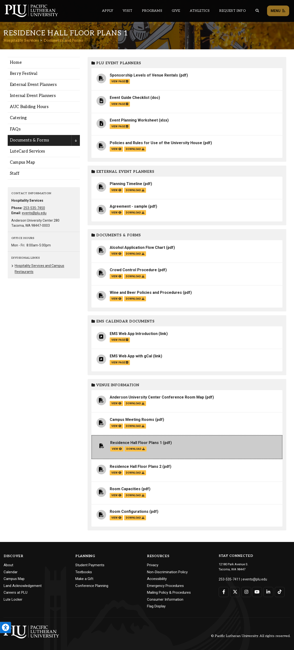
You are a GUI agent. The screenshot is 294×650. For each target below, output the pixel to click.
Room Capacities (125, 489)
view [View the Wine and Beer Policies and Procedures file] (116, 298)
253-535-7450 (34, 208)
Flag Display (156, 606)
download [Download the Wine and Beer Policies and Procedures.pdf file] (135, 298)
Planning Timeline (126, 183)
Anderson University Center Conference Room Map (157, 397)
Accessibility (157, 579)
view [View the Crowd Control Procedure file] (116, 276)
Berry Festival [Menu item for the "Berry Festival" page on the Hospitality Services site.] (23, 73)
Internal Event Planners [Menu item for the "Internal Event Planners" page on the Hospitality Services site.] (33, 95)
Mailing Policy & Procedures (169, 592)
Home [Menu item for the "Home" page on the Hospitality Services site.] (16, 62)
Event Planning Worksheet (134, 120)
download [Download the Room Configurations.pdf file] (135, 517)
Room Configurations (129, 511)
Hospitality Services (21, 40)
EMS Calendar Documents (123, 321)
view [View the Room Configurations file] (116, 517)
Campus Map (14, 579)
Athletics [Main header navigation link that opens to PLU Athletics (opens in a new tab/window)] (200, 11)
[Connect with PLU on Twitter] (235, 591)
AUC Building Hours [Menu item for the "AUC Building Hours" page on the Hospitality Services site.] (29, 106)
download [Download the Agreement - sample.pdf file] (135, 212)
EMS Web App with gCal (131, 356)
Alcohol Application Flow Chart (137, 247)
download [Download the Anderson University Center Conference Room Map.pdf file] (135, 403)
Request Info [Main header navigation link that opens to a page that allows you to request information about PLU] (232, 11)
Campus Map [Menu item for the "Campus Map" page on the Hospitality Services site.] (22, 162)
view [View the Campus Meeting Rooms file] (116, 426)
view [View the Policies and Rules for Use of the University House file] (116, 149)
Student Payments (89, 565)
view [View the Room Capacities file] (116, 495)
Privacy (152, 565)
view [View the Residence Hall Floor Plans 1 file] (117, 448)
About (8, 565)
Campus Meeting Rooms (132, 419)
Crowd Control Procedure (133, 270)
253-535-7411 (228, 579)
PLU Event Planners (116, 63)
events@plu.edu (34, 213)
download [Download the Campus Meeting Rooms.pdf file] (135, 426)
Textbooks (83, 572)
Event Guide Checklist (129, 97)
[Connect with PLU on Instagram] (245, 591)
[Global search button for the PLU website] (257, 11)
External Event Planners (122, 172)
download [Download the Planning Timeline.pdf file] (135, 190)
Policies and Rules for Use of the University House (156, 143)
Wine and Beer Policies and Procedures (146, 292)
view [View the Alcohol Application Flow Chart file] (116, 253)
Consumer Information (165, 599)
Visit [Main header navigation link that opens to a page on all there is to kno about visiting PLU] (127, 11)
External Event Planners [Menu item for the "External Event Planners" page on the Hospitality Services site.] (33, 84)
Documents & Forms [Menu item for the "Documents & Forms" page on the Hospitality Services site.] (29, 140)
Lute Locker (13, 599)
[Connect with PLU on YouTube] (257, 591)
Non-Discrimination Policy (167, 572)
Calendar (11, 572)
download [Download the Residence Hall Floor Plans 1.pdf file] (135, 448)
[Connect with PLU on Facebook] (224, 591)
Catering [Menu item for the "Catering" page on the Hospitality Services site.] (18, 118)
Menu (278, 11)
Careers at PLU (15, 592)
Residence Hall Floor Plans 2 (135, 466)
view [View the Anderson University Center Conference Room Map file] (116, 403)
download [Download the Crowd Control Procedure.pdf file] (135, 276)
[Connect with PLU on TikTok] (278, 591)
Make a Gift (84, 579)
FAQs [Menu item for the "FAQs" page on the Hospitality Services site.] (15, 129)
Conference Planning (91, 586)
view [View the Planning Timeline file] (116, 190)
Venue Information (115, 385)
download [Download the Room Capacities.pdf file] (135, 495)
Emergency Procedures (165, 586)
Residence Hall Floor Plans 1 (136, 442)
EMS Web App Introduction (134, 333)
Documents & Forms (116, 235)
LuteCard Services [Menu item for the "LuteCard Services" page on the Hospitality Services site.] (27, 151)
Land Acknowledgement (23, 586)
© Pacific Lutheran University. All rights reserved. (250, 636)
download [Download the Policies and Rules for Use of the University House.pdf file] (135, 149)
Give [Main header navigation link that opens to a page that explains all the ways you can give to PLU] (176, 11)
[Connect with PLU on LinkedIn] (267, 591)
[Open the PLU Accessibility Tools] (5, 627)
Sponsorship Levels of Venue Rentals (144, 75)
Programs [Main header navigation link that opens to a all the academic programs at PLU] (152, 11)
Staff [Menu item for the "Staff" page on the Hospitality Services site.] (14, 173)
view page (119, 81)
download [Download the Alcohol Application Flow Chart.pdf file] (135, 253)
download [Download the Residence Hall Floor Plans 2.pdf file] (135, 472)
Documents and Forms (63, 40)
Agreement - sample (128, 206)
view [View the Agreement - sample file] (116, 212)
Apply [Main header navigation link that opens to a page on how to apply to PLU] (107, 11)
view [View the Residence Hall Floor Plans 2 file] (116, 472)
